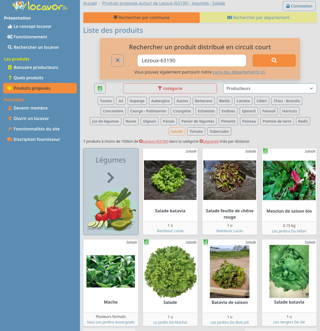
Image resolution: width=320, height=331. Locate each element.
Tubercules (219, 131)
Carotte (243, 100)
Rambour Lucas (170, 230)
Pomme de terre (277, 121)
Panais (169, 121)
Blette (224, 100)
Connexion (299, 6)
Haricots (289, 111)
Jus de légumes (105, 121)
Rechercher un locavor (33, 47)
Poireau (249, 121)
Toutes (106, 100)
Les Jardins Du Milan (289, 230)
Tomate (196, 131)
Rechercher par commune (142, 17)
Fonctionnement (27, 37)
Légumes (209, 141)
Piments (228, 121)
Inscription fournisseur (33, 139)
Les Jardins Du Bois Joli (230, 322)
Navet (131, 121)
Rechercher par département (258, 17)
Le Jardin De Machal (170, 322)
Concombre (113, 111)
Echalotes (206, 111)
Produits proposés (28, 88)
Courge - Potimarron (148, 111)
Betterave (203, 100)
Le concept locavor (29, 26)
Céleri (262, 100)
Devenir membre (27, 108)
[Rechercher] (274, 60)
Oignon (149, 121)
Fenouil (268, 111)
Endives (228, 111)
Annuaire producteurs (32, 67)
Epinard (248, 111)
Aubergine (160, 100)
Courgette (182, 111)
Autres (182, 100)
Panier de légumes (197, 121)
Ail (120, 100)
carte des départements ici (239, 72)
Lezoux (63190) (153, 141)
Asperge (137, 100)
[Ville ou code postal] (191, 60)
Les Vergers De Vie (289, 322)
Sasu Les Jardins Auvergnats (111, 322)
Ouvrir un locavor (28, 118)
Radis (303, 121)
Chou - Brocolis (287, 100)
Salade (177, 131)
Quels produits (25, 78)
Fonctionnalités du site (33, 129)
